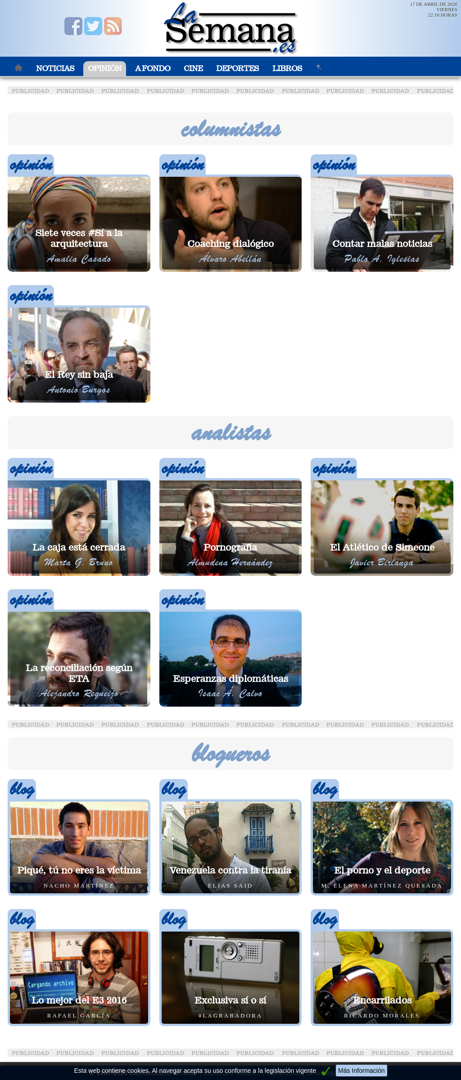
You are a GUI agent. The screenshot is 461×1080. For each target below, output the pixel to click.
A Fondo (152, 68)
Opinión (105, 68)
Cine (193, 68)
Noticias (55, 68)
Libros (287, 68)
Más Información (361, 1070)
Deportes (237, 68)
